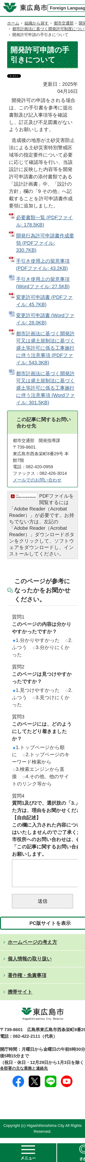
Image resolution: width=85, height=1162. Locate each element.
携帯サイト (20, 997)
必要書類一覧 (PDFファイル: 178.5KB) (44, 221)
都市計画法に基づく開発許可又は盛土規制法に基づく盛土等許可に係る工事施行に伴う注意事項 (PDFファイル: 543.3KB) (45, 348)
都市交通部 (64, 23)
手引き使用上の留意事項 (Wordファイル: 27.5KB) (43, 282)
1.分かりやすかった (36, 640)
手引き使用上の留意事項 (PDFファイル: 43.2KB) (43, 264)
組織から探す (37, 23)
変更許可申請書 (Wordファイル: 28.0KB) (45, 319)
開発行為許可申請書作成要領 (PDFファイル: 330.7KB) (45, 243)
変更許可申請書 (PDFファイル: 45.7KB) (44, 300)
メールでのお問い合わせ (37, 479)
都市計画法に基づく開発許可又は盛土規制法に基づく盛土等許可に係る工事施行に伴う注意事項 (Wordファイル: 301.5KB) (45, 388)
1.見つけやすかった (36, 690)
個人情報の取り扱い (30, 964)
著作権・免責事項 (27, 980)
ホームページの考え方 (32, 947)
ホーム (13, 23)
